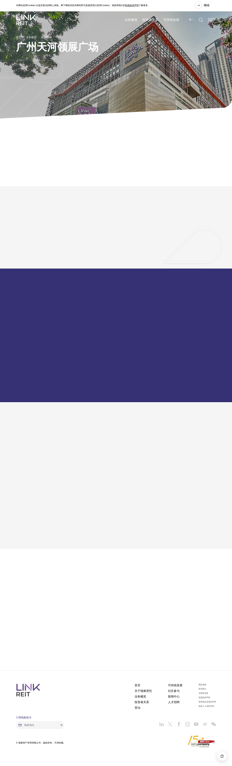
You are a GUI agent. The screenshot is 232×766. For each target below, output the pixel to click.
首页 (18, 37)
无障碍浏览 (203, 695)
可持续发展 (171, 21)
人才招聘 (174, 704)
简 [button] (190, 21)
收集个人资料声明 (206, 708)
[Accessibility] (221, 755)
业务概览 (131, 21)
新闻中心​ (174, 698)
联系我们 (202, 690)
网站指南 (202, 686)
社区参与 (174, 692)
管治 (137, 709)
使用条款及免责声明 (207, 703)
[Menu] (212, 21)
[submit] (61, 727)
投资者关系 (150, 21)
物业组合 (46, 37)
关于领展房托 (143, 692)
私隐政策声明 (132, 5)
